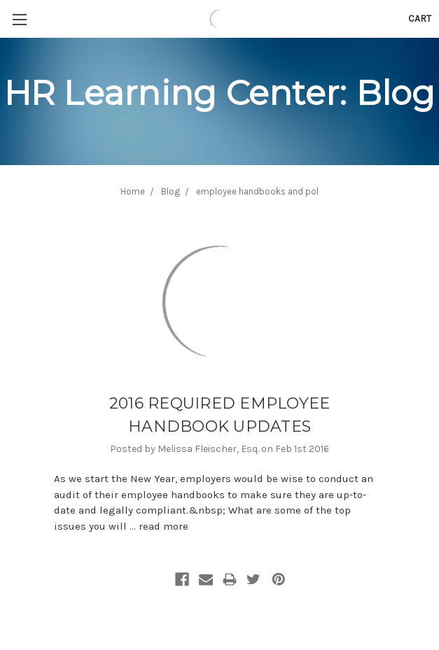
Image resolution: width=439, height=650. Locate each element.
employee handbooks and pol (257, 191)
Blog (170, 191)
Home (132, 191)
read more (163, 526)
